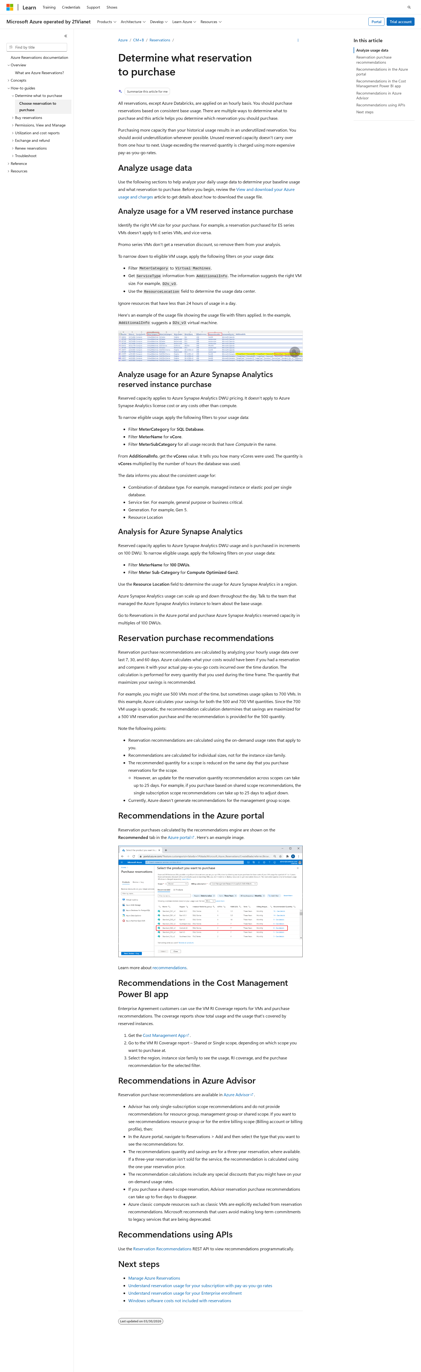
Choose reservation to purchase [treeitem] (37, 107)
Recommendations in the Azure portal (382, 72)
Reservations (160, 39)
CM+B (138, 39)
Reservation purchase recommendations (373, 59)
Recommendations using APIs (380, 104)
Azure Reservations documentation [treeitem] (39, 57)
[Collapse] (65, 36)
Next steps (364, 111)
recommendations (170, 967)
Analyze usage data (372, 50)
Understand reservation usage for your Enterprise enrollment (185, 1293)
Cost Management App (164, 1035)
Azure (123, 39)
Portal (377, 21)
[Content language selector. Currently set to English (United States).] (31, 1363)
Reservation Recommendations (162, 1248)
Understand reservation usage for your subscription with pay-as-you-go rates (200, 1285)
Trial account (401, 21)
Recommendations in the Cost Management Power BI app (381, 83)
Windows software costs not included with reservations (179, 1300)
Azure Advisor (237, 1094)
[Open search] (409, 7)
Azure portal (179, 837)
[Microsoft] (9, 7)
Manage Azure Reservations (154, 1278)
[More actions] (298, 40)
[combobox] (36, 47)
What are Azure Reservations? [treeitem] (39, 72)
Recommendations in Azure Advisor (378, 95)
